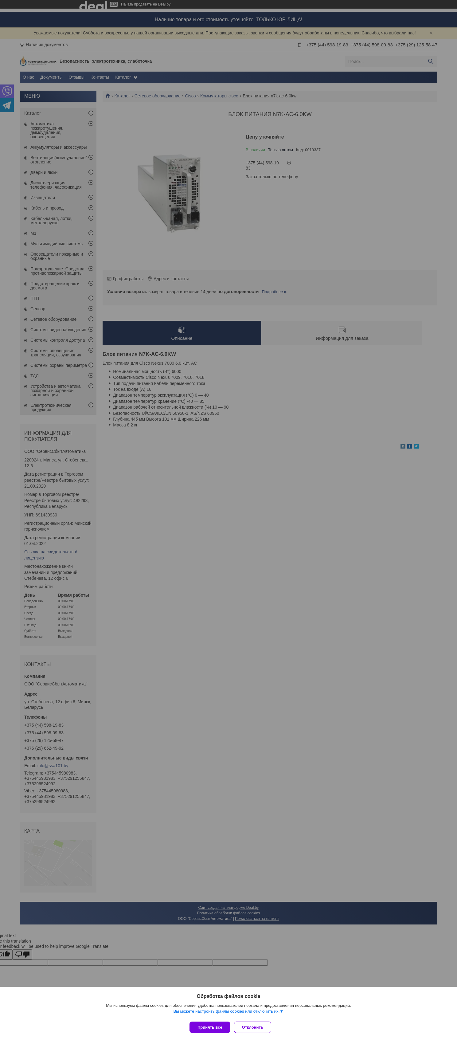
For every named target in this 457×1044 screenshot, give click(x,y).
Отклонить (255, 1027)
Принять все (209, 1027)
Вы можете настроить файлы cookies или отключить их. (226, 1013)
